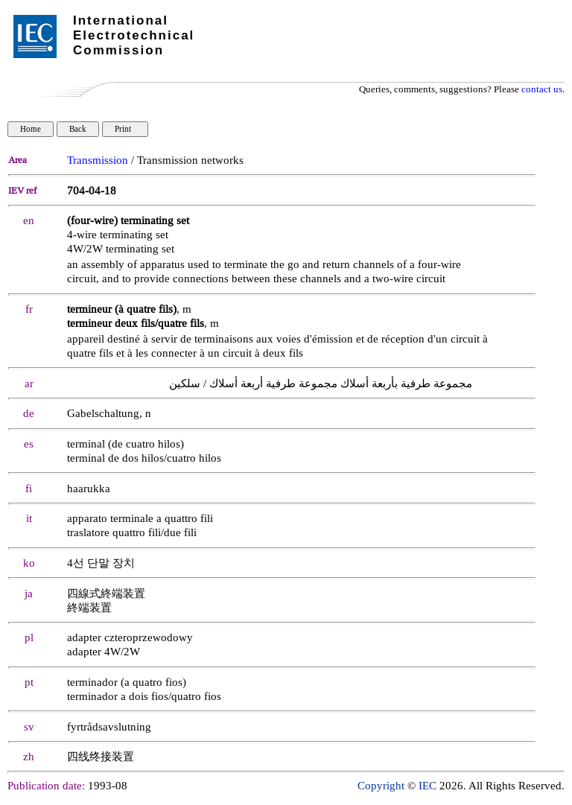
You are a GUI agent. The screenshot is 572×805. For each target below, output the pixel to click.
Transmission (97, 160)
